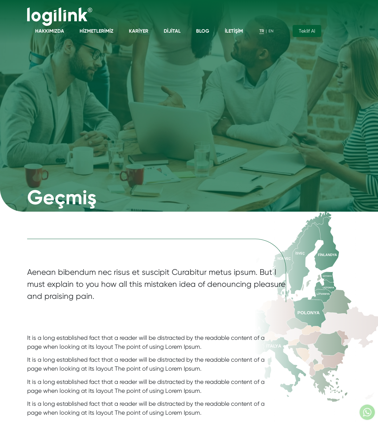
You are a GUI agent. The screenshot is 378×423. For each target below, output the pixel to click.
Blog (202, 31)
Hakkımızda (49, 31)
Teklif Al (307, 31)
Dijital (172, 31)
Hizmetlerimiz (96, 31)
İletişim (234, 31)
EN (271, 31)
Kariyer (138, 31)
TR (261, 31)
